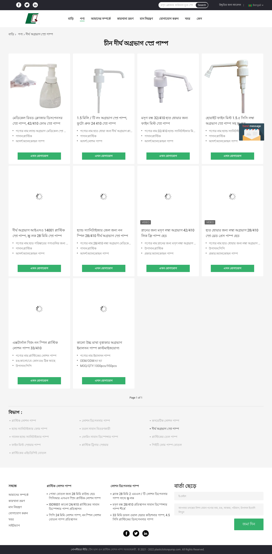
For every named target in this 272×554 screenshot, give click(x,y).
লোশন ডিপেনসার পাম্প (96, 420)
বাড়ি (71, 18)
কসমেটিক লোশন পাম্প (165, 420)
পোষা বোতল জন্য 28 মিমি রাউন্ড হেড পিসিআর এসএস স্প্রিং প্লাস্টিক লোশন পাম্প (75, 496)
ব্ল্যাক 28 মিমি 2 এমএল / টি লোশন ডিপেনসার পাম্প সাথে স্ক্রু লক (140, 496)
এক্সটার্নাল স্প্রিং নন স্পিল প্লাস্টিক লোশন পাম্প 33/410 (35, 345)
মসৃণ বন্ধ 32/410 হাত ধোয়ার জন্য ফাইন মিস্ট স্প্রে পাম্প (164, 120)
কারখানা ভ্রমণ (125, 18)
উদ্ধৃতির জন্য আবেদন (230, 4)
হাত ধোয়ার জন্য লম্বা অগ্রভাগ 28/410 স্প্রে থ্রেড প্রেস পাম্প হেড (232, 233)
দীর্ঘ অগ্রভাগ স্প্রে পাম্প (165, 428)
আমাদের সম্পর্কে (101, 18)
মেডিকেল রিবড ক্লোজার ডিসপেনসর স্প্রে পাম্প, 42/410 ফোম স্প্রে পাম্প (37, 120)
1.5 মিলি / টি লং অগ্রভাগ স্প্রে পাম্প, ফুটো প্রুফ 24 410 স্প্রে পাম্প (102, 120)
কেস (199, 18)
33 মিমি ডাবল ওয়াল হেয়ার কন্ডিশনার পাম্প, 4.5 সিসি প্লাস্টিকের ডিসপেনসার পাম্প (141, 517)
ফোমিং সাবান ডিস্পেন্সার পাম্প (100, 436)
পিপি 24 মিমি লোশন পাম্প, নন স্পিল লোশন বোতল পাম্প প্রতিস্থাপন (75, 517)
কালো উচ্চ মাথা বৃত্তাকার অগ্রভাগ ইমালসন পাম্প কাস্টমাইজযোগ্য (99, 345)
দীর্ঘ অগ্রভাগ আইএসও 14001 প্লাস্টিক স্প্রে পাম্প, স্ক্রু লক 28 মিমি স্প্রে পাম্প (39, 233)
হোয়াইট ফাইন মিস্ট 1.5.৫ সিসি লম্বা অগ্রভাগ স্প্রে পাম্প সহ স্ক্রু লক (230, 120)
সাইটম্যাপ (14, 525)
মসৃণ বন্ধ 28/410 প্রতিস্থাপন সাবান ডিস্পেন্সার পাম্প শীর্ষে (140, 506)
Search (202, 5)
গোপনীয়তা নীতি (79, 549)
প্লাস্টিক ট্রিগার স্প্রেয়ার (95, 445)
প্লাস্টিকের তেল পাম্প (164, 436)
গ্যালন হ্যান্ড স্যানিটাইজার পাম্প (30, 436)
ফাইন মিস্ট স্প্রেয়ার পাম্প (26, 445)
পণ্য (82, 18)
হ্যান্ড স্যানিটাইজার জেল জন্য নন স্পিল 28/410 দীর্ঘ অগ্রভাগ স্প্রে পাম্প (102, 233)
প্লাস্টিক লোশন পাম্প (24, 420)
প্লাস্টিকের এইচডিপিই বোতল (29, 453)
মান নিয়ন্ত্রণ (146, 18)
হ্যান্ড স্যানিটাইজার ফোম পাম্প (29, 428)
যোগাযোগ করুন (168, 18)
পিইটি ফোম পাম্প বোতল (167, 445)
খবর (187, 18)
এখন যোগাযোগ (39, 156)
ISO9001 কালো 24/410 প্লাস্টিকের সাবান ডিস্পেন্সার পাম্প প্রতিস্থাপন (74, 506)
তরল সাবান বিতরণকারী (96, 428)
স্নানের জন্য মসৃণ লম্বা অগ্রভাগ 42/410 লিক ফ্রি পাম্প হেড (167, 233)
